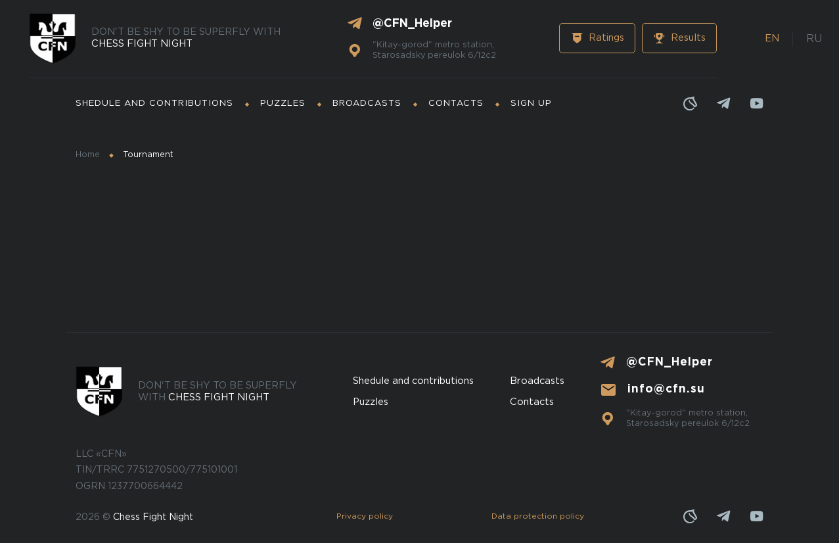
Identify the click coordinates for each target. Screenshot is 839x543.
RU (814, 39)
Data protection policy (537, 516)
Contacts (456, 103)
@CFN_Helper (412, 23)
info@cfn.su (666, 389)
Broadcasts (366, 103)
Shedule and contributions (154, 103)
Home (88, 154)
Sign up (531, 103)
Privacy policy (364, 516)
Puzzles (283, 103)
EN (772, 38)
